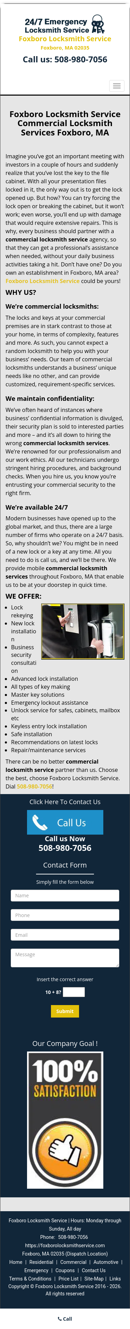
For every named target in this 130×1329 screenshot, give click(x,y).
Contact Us (94, 1270)
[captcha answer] (74, 992)
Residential (41, 1262)
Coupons (65, 1270)
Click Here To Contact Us (65, 802)
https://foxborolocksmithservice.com (65, 1245)
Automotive (106, 1262)
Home (16, 1262)
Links (115, 1279)
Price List (69, 1279)
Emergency (36, 1270)
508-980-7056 (80, 59)
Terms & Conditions (30, 1279)
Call (65, 1318)
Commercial (73, 1262)
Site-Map (94, 1279)
